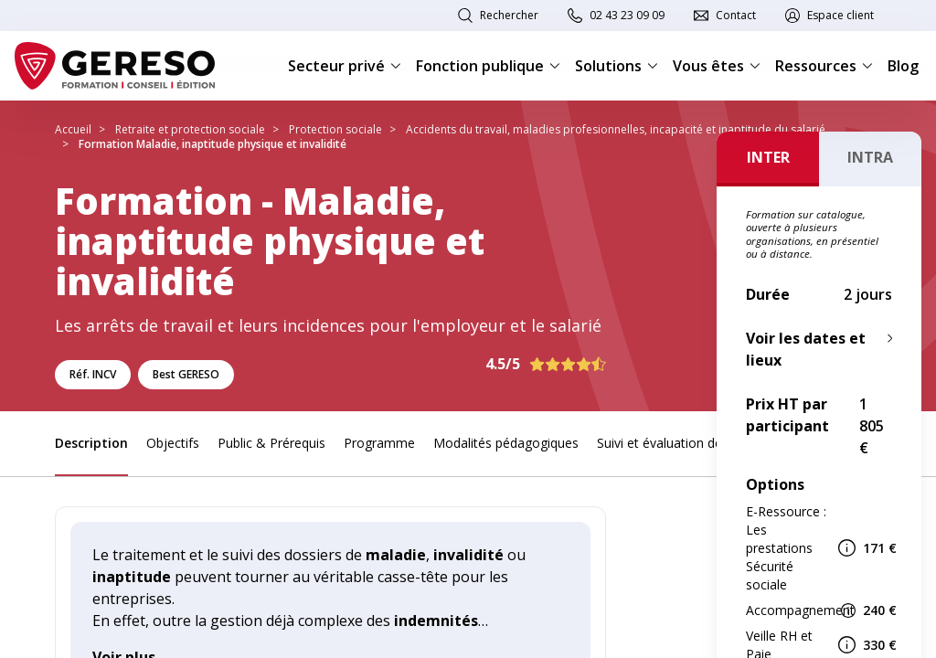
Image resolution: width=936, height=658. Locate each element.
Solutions (616, 66)
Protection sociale (335, 129)
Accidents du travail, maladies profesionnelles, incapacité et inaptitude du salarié (615, 129)
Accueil (73, 129)
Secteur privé (344, 66)
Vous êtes (716, 66)
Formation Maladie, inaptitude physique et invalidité (212, 144)
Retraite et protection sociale (190, 129)
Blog (903, 66)
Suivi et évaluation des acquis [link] (683, 442)
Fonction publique (488, 66)
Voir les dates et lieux (806, 349)
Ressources (824, 66)
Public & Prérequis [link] (271, 442)
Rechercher (509, 15)
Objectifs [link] (172, 442)
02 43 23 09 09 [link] (627, 15)
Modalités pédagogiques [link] (506, 442)
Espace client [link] (840, 15)
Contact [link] (736, 15)
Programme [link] (379, 442)
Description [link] (91, 442)
